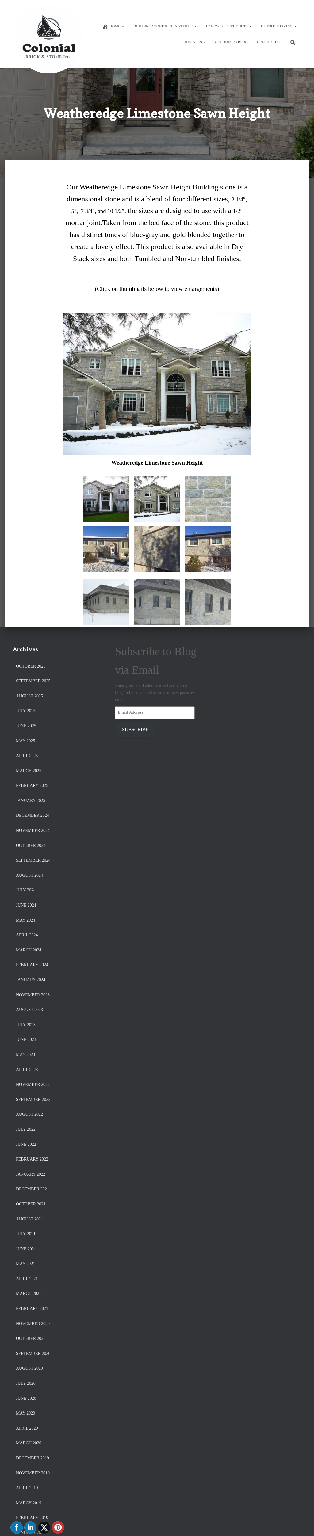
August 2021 (29, 1219)
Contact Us (268, 42)
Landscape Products (229, 26)
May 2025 (25, 741)
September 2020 (33, 1353)
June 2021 (26, 1249)
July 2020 (26, 1383)
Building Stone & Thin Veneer (165, 26)
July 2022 (26, 1129)
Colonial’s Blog (231, 42)
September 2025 (33, 681)
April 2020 (27, 1428)
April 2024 (27, 935)
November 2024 (33, 830)
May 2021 (25, 1263)
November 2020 (33, 1323)
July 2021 (26, 1234)
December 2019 (32, 1458)
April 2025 (27, 755)
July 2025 (26, 710)
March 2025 (28, 770)
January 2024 (30, 980)
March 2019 (28, 1503)
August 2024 (29, 875)
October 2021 (31, 1204)
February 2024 (32, 964)
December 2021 (32, 1189)
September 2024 (33, 860)
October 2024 (31, 845)
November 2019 (33, 1473)
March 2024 (28, 950)
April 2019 (27, 1488)
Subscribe (135, 729)
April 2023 (27, 1069)
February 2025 (32, 785)
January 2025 (30, 800)
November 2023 (33, 995)
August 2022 (29, 1114)
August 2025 (29, 696)
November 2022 (33, 1084)
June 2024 (26, 905)
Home (113, 26)
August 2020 (29, 1368)
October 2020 (31, 1338)
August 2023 (29, 1009)
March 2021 (28, 1293)
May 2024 (25, 920)
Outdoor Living (279, 26)
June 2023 (26, 1039)
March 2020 (28, 1443)
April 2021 (27, 1278)
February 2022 (32, 1159)
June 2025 (26, 726)
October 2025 (31, 666)
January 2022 (30, 1174)
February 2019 (32, 1517)
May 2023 (25, 1054)
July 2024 (26, 890)
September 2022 (33, 1099)
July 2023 (26, 1024)
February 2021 (32, 1308)
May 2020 (25, 1413)
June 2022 (26, 1144)
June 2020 (26, 1398)
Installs (195, 42)
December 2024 (32, 815)
